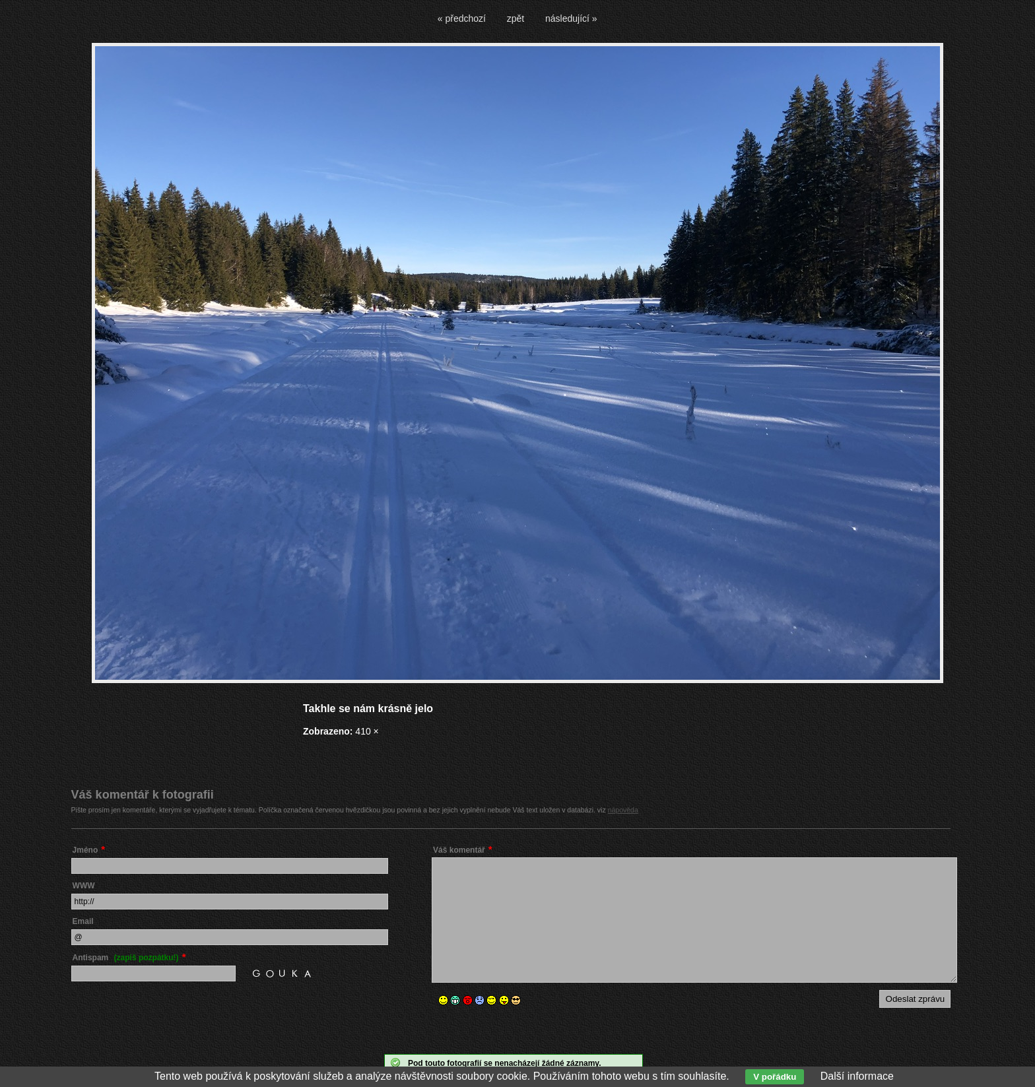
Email (83, 921)
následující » (571, 18)
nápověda (623, 810)
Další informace (857, 1076)
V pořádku (774, 1077)
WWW (84, 885)
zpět (515, 18)
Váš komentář (459, 850)
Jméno (85, 850)
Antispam (126, 957)
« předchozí (462, 18)
